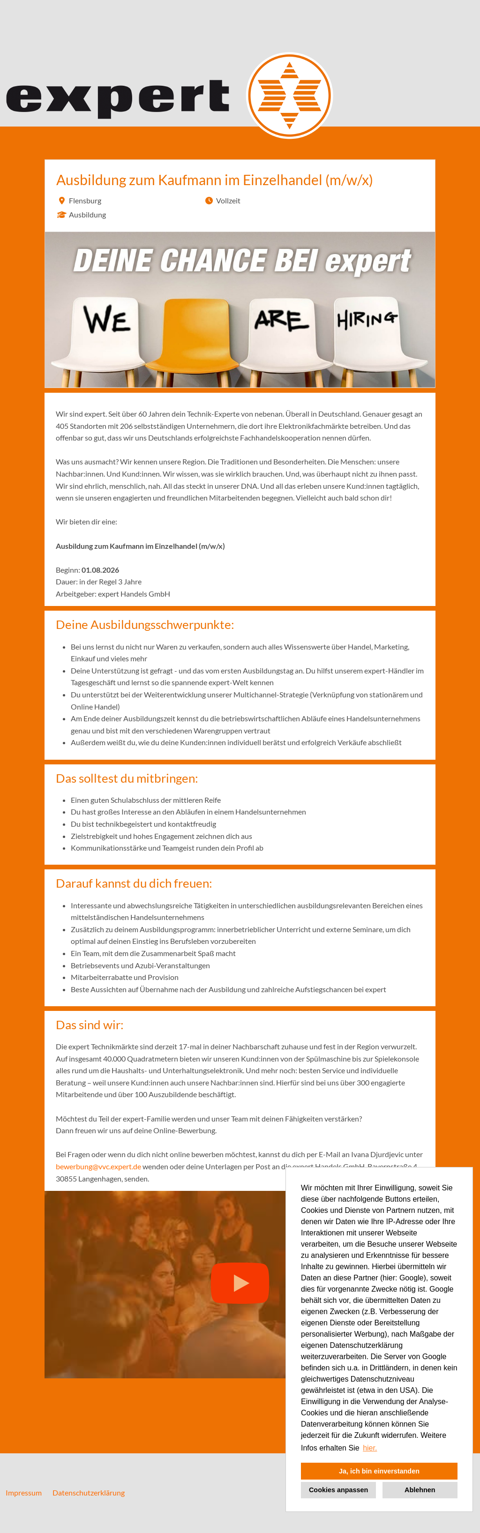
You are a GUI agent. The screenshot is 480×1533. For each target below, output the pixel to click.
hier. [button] (370, 1448)
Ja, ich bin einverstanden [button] (379, 1471)
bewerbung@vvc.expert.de (98, 1166)
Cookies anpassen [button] (338, 1490)
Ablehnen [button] (420, 1490)
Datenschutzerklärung (88, 1492)
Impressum (24, 1492)
